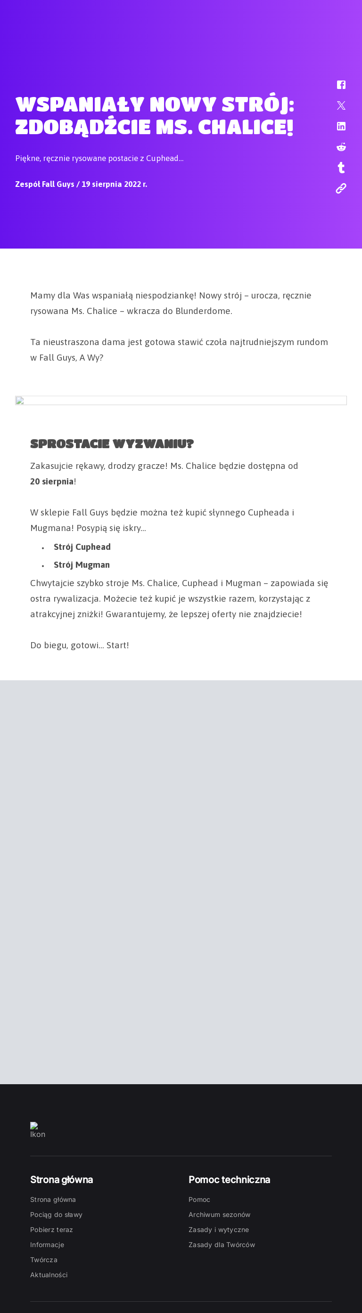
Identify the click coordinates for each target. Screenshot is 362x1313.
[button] (335, 89)
